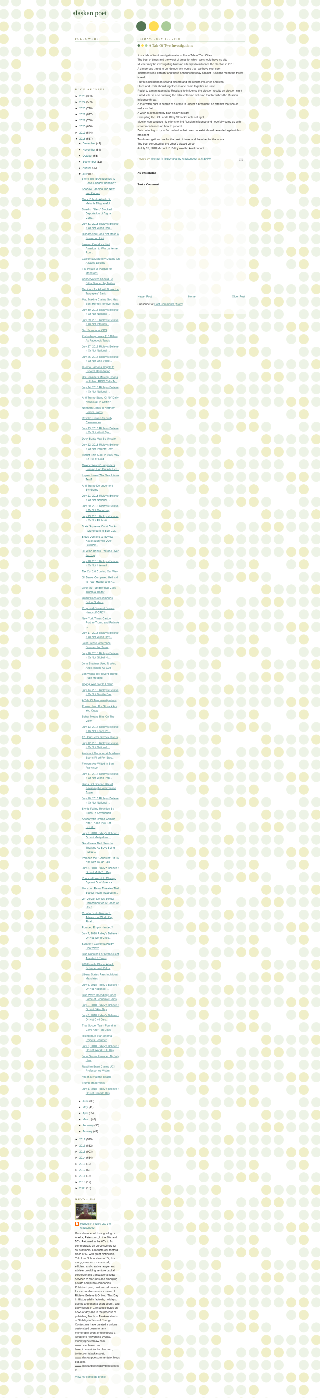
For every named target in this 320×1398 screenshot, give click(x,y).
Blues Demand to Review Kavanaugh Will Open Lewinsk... (97, 540)
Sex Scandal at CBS (94, 330)
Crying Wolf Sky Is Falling (98, 683)
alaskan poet (89, 13)
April (85, 1113)
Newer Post (145, 296)
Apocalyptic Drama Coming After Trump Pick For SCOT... (99, 823)
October (87, 155)
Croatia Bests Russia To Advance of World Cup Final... (97, 917)
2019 (82, 132)
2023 (82, 108)
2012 (82, 1169)
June (85, 1101)
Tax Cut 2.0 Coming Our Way (100, 571)
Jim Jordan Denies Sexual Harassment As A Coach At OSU (100, 902)
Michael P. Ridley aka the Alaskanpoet (95, 1225)
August (87, 167)
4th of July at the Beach (96, 1076)
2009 (82, 1188)
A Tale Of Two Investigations (99, 700)
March (86, 1119)
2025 (82, 96)
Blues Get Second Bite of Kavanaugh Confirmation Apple (99, 788)
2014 (82, 1157)
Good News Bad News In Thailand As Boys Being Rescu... (98, 847)
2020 (82, 126)
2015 (82, 1151)
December (89, 143)
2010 (82, 1182)
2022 (82, 114)
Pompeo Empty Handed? (97, 927)
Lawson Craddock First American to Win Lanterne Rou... (100, 248)
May (85, 1107)
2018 (82, 138)
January (87, 1131)
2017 (82, 1139)
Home (192, 296)
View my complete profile (90, 1376)
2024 (82, 102)
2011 (82, 1175)
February (88, 1125)
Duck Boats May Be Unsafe (99, 438)
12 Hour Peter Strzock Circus (100, 737)
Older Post (238, 296)
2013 (82, 1163)
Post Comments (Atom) (168, 303)
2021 (82, 120)
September (89, 161)
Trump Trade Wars (93, 1082)
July (85, 173)
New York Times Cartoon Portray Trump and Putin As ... (101, 622)
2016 (82, 1145)
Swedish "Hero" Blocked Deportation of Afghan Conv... (97, 213)
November (89, 149)
